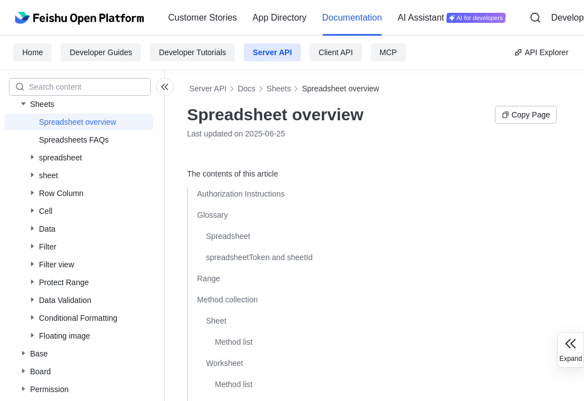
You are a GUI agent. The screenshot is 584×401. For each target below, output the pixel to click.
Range (208, 278)
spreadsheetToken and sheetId (259, 257)
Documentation (352, 17)
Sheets (279, 88)
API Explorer (541, 52)
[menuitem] (202, 18)
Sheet (216, 320)
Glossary (212, 215)
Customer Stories (202, 17)
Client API (335, 52)
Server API (272, 52)
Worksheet (224, 363)
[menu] (336, 18)
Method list (234, 342)
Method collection (227, 299)
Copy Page (526, 114)
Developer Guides (101, 52)
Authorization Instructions (240, 193)
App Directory (280, 17)
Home (32, 52)
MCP (388, 52)
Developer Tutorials (192, 52)
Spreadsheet (228, 236)
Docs (247, 88)
